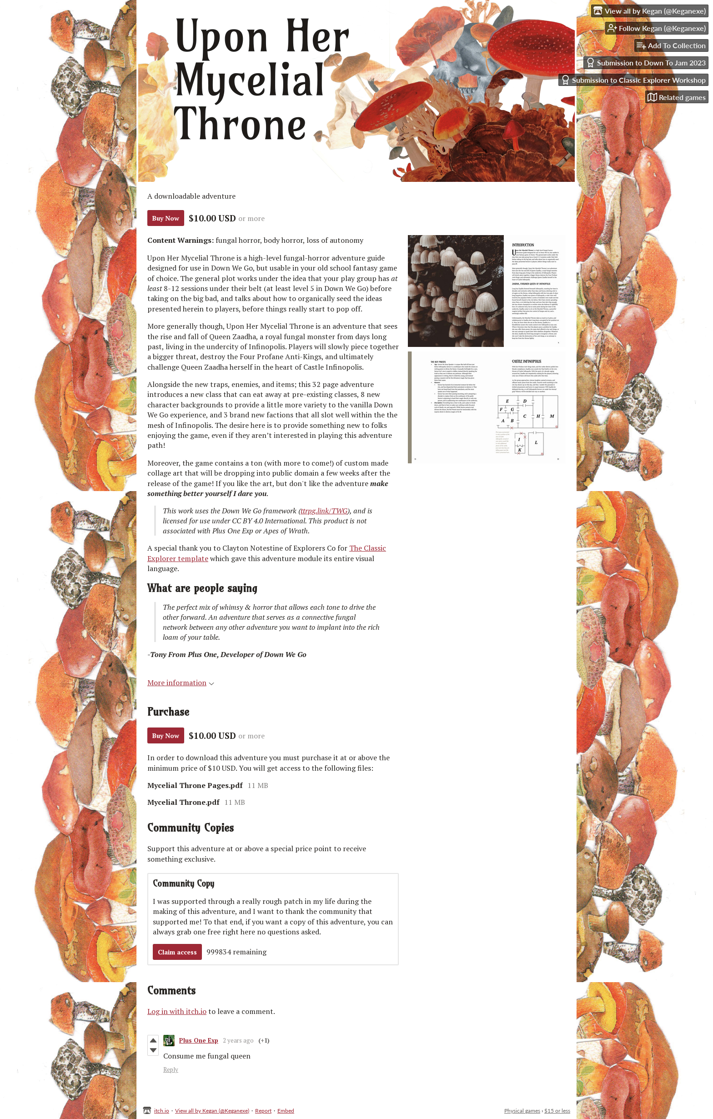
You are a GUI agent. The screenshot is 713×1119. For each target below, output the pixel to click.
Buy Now (165, 218)
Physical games (522, 1110)
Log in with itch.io (176, 1011)
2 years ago (238, 1040)
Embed (285, 1110)
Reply (170, 1069)
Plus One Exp (198, 1040)
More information (180, 682)
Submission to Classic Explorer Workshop (633, 80)
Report (263, 1110)
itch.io (161, 1110)
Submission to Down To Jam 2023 (646, 62)
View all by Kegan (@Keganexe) (212, 1110)
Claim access (177, 952)
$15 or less (557, 1110)
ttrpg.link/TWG (324, 511)
